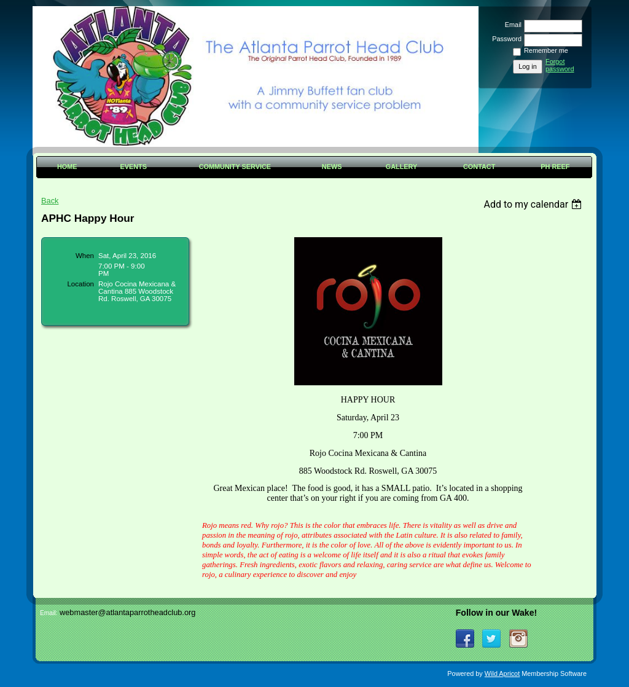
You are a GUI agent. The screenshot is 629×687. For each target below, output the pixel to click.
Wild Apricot (502, 673)
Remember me (546, 50)
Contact (479, 166)
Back (49, 200)
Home (67, 166)
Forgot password (559, 65)
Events (133, 166)
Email (511, 24)
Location (80, 284)
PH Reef (555, 166)
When (85, 255)
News (332, 166)
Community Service (235, 166)
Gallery (402, 166)
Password (505, 38)
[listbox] (534, 204)
